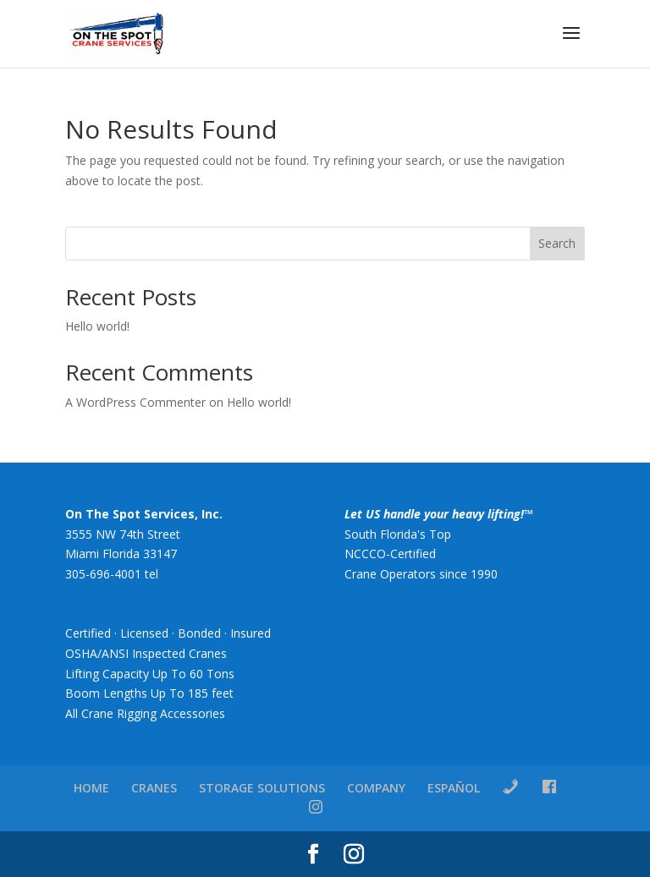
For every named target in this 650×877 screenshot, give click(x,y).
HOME (91, 788)
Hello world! (97, 326)
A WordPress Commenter (135, 402)
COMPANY (376, 788)
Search (557, 243)
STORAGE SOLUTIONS (262, 788)
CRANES (154, 788)
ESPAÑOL (453, 788)
